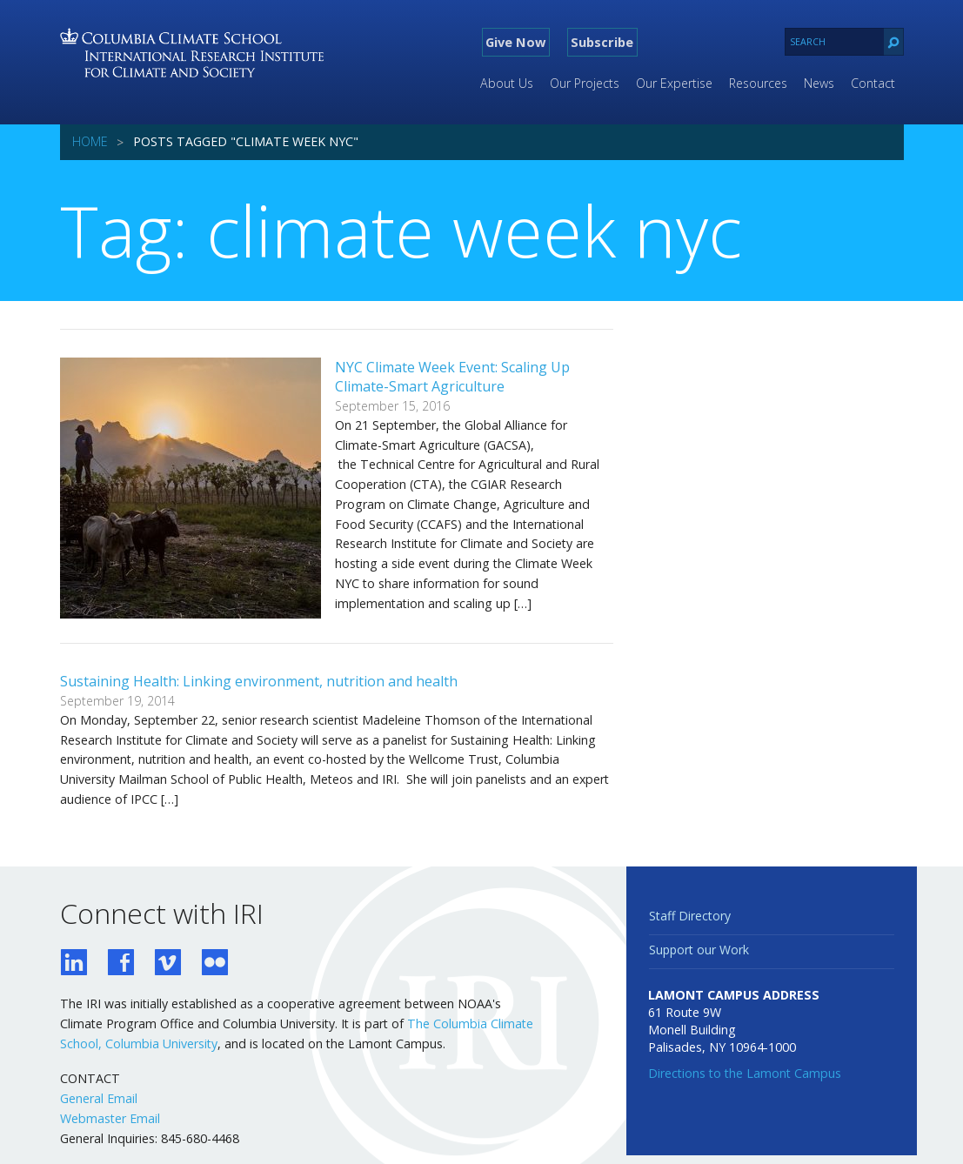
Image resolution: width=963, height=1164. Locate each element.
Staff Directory (690, 915)
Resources (758, 83)
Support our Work (699, 949)
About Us (506, 83)
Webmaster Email (110, 1118)
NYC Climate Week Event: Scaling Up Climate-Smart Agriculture (452, 377)
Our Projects (584, 83)
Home (90, 141)
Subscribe (602, 41)
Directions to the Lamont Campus (744, 1073)
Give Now (515, 41)
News (819, 83)
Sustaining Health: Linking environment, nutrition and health (259, 681)
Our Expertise (674, 83)
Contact (873, 83)
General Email (98, 1098)
